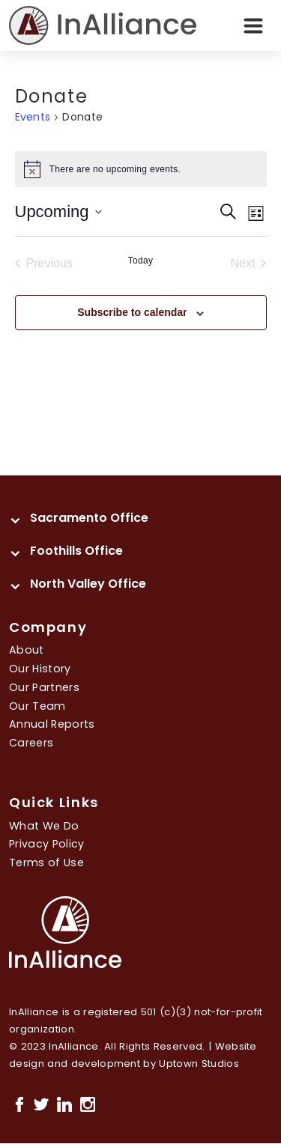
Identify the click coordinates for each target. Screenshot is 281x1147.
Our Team (37, 706)
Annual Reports (52, 724)
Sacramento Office (89, 517)
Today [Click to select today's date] (141, 260)
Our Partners (44, 687)
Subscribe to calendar (132, 312)
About (26, 649)
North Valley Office (88, 583)
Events (33, 117)
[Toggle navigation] (253, 25)
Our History (40, 668)
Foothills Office (76, 550)
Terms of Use (46, 862)
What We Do (44, 825)
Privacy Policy (47, 843)
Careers (31, 742)
